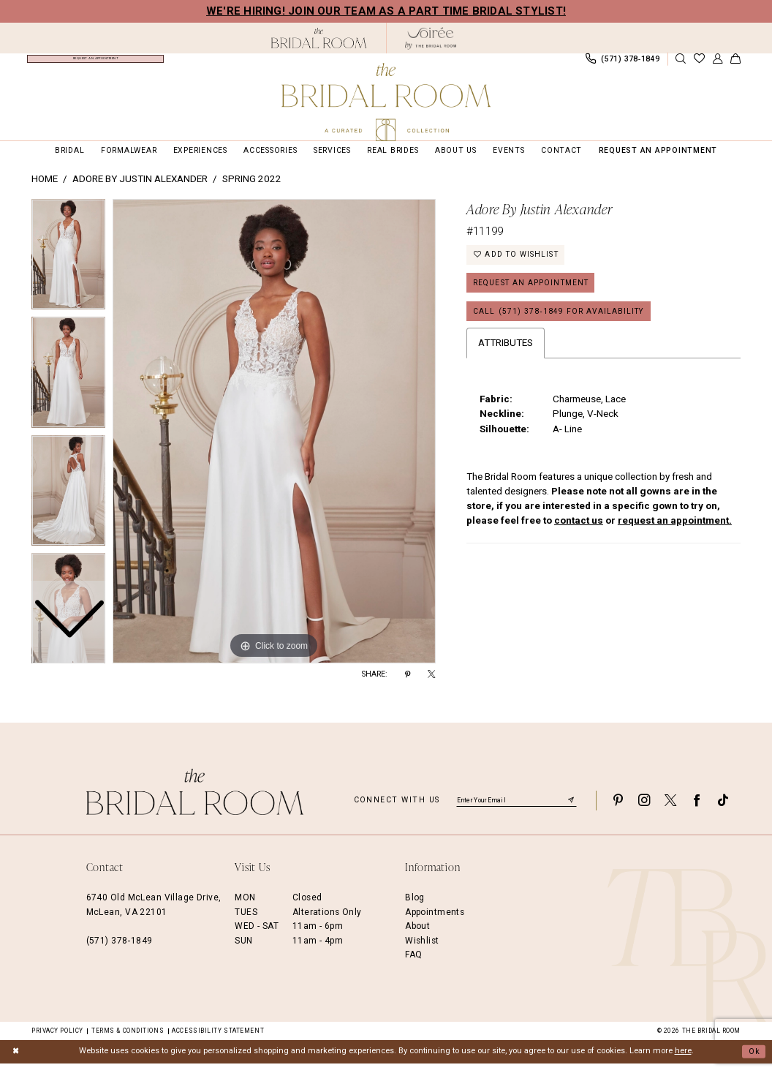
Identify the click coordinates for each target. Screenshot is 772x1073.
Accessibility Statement (218, 1040)
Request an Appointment (533, 294)
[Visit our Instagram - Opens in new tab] (644, 810)
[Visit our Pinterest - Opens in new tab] (617, 810)
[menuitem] (95, 63)
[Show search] (680, 64)
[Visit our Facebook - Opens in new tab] (696, 810)
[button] (717, 64)
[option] (68, 385)
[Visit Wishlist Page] (698, 64)
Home (44, 189)
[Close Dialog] (16, 1061)
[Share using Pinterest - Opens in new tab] (407, 684)
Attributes (505, 355)
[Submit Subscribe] (571, 809)
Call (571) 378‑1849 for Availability (560, 323)
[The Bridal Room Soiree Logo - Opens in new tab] (430, 38)
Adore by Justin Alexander (140, 189)
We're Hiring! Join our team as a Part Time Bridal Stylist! (386, 11)
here (683, 1061)
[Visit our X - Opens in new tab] (670, 810)
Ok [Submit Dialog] (754, 1061)
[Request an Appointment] (95, 63)
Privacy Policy (57, 1040)
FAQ (413, 964)
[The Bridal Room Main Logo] (386, 102)
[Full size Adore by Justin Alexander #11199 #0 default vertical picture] (274, 441)
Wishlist (422, 950)
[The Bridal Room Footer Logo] (195, 802)
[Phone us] (622, 64)
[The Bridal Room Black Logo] (319, 38)
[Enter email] (516, 809)
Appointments (434, 921)
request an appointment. (675, 533)
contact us (578, 533)
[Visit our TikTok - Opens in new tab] (723, 810)
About (417, 936)
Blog (415, 908)
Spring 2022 (251, 189)
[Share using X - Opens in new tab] (431, 684)
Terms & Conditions (127, 1040)
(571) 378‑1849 (119, 950)
